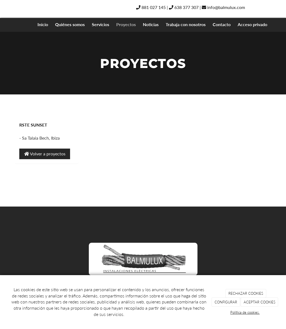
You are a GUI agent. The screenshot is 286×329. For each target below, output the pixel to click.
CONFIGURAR (226, 302)
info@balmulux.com (223, 7)
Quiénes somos (70, 24)
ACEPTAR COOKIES (259, 302)
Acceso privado (252, 24)
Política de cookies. (245, 312)
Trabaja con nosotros (186, 24)
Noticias (151, 24)
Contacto (222, 24)
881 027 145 (151, 7)
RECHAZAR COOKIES (245, 293)
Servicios (100, 24)
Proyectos (126, 24)
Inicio (42, 24)
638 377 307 (184, 7)
